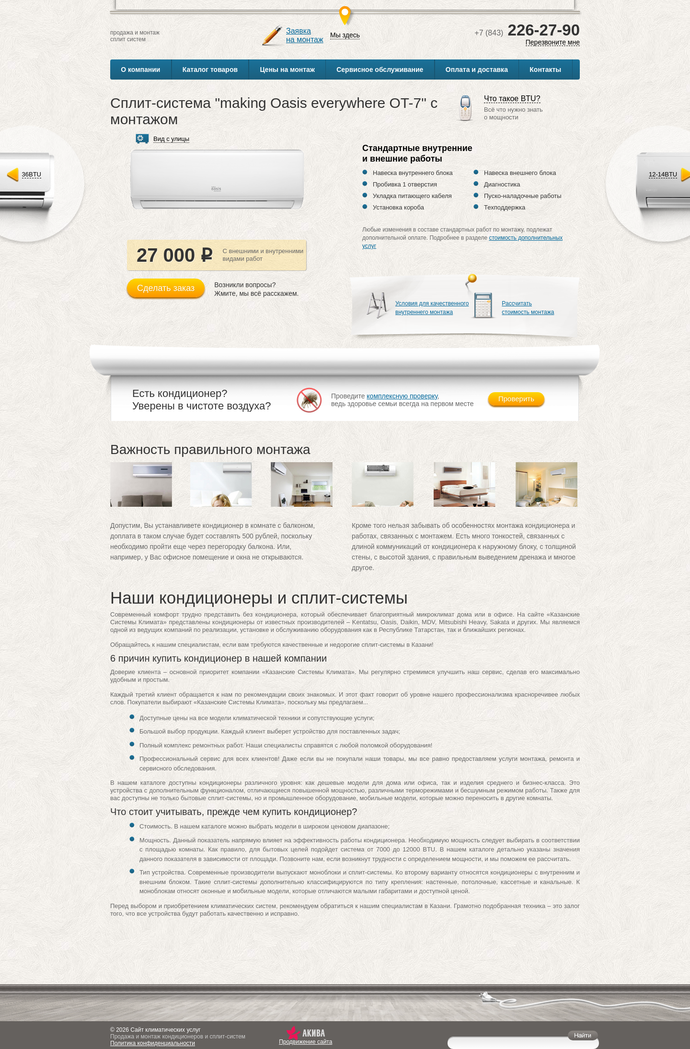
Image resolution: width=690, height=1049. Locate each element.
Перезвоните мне (553, 42)
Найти (583, 1035)
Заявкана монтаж (304, 35)
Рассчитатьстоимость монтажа (528, 307)
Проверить (516, 399)
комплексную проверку (402, 396)
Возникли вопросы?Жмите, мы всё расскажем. (256, 289)
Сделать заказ (166, 288)
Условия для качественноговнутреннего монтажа (432, 307)
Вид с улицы (171, 138)
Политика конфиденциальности (152, 1043)
